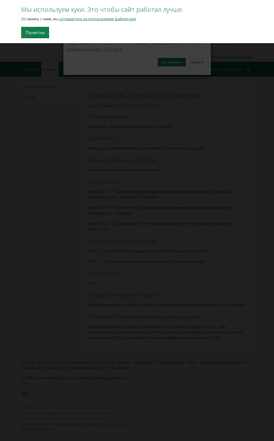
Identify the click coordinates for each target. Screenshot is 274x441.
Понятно (35, 33)
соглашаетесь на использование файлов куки (97, 19)
